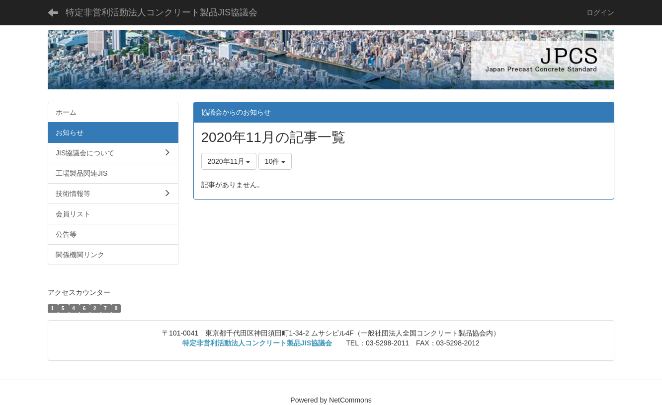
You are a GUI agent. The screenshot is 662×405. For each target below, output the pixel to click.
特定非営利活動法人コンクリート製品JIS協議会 (161, 12)
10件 (275, 161)
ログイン (600, 12)
